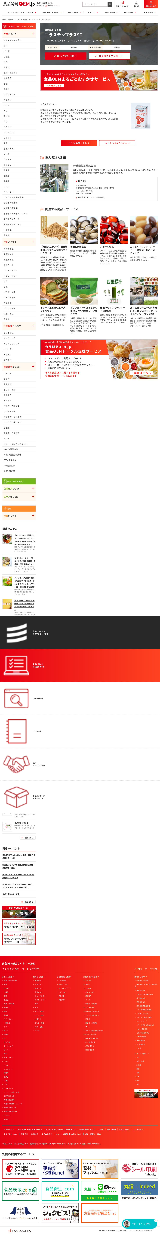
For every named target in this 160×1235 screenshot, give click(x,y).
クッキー (8, 159)
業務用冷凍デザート (13, 224)
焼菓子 (7, 175)
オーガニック (10, 338)
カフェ (7, 438)
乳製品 (7, 89)
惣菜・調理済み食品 (13, 40)
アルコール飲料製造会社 (144, 994)
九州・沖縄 (140, 1061)
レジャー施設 (10, 411)
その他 (7, 235)
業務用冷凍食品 (11, 202)
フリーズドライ (11, 270)
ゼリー (7, 105)
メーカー (8, 400)
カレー (7, 110)
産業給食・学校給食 (13, 416)
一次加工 (8, 229)
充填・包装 (9, 313)
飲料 (6, 45)
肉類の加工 (9, 254)
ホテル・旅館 (10, 389)
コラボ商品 (9, 332)
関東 (137, 1073)
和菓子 (7, 170)
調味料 (7, 116)
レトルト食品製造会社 (143, 1010)
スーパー (8, 373)
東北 (137, 1069)
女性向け (8, 359)
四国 (137, 1057)
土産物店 (8, 384)
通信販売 (8, 395)
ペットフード (10, 191)
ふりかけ (8, 126)
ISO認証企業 (9, 470)
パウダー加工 (10, 292)
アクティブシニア (12, 343)
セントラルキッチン (13, 422)
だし (6, 121)
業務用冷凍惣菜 (11, 208)
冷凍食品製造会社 (142, 1013)
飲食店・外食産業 (12, 405)
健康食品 (8, 78)
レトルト (8, 137)
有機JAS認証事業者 (12, 454)
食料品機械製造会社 (143, 1006)
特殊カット (9, 265)
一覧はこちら (28, 746)
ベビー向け (9, 349)
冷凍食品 (8, 99)
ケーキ (7, 154)
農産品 (7, 67)
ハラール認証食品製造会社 (16, 443)
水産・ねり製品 (11, 72)
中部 (137, 1077)
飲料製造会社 (140, 990)
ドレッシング (10, 132)
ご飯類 (7, 56)
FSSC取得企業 (10, 460)
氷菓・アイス (10, 148)
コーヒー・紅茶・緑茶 (14, 197)
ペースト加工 (10, 297)
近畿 (137, 1080)
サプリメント (10, 94)
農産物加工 (9, 248)
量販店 (7, 378)
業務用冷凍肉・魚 (12, 218)
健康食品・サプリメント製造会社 (91, 197)
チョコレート (10, 164)
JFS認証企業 (9, 465)
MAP (111, 188)
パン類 (7, 51)
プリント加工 (10, 308)
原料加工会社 (140, 1002)
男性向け (8, 354)
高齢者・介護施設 (12, 433)
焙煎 (6, 286)
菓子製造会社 (140, 998)
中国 (137, 1084)
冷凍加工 (8, 302)
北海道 (138, 1065)
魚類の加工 (9, 259)
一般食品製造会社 (142, 981)
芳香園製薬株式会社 (84, 165)
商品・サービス (29, 20)
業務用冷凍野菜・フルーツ (16, 213)
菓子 (6, 143)
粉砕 (6, 281)
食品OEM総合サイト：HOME (12, 20)
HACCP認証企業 (11, 449)
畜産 (6, 83)
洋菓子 (7, 181)
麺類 (6, 61)
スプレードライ (11, 275)
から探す (10, 33)
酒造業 (7, 427)
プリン (7, 186)
